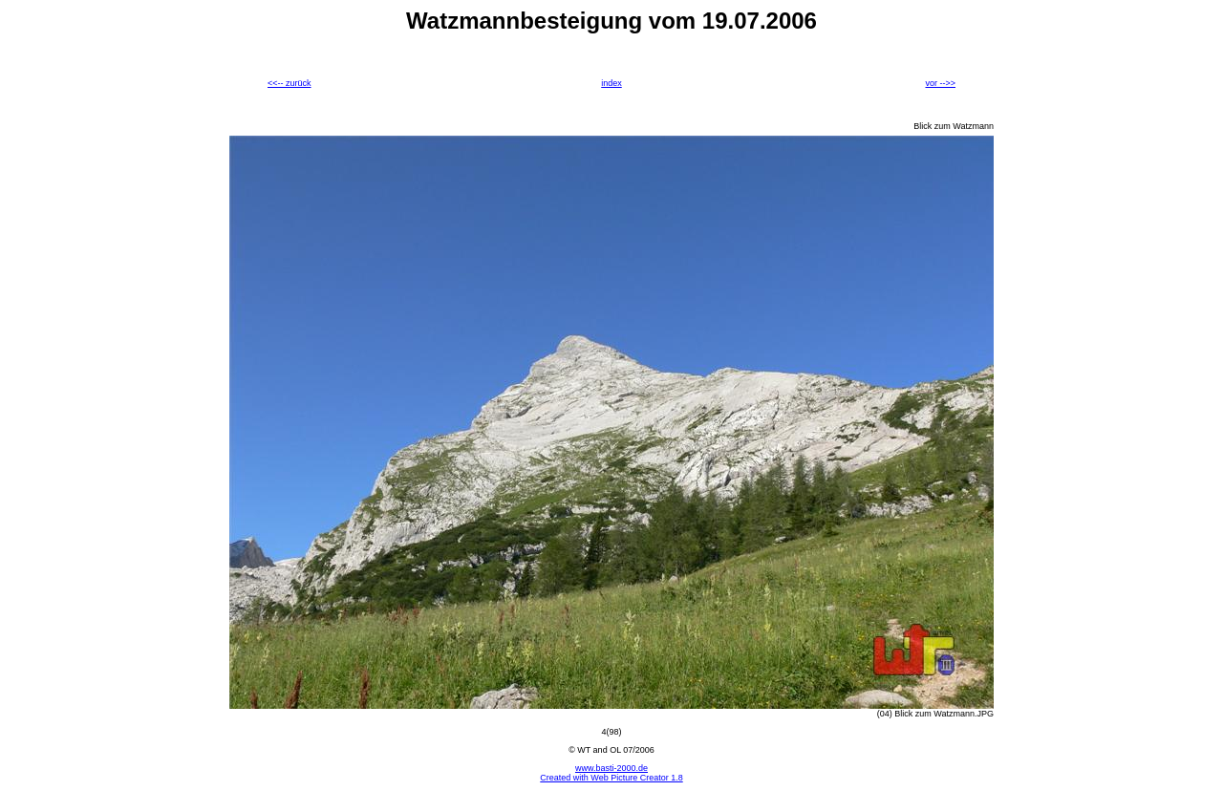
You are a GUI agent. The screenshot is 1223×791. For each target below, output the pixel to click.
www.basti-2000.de (611, 768)
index (611, 83)
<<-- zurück (289, 83)
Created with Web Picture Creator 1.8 (611, 777)
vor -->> (940, 83)
